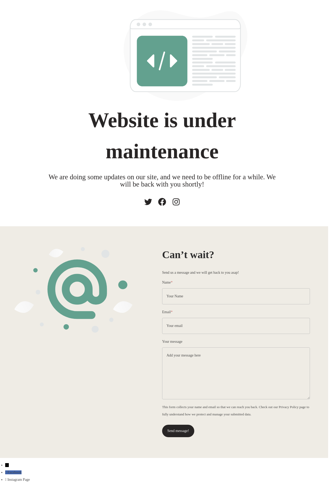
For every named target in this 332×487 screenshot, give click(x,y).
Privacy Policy (289, 407)
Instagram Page (19, 480)
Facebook (15, 472)
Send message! (178, 431)
